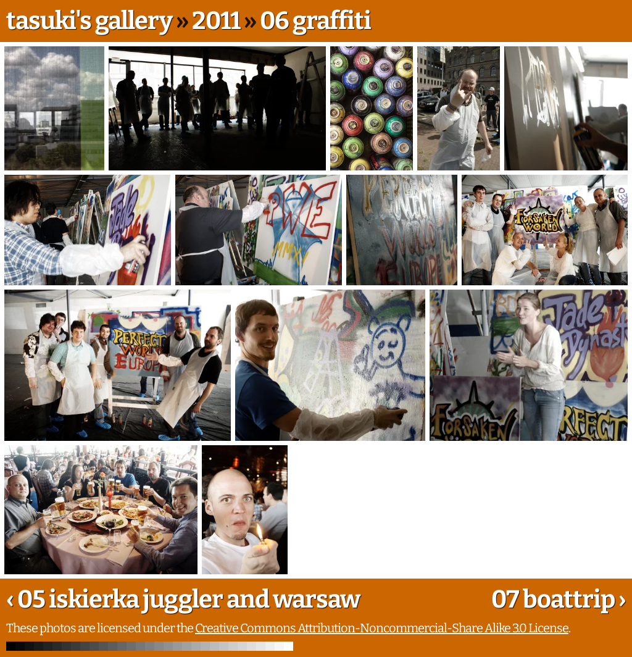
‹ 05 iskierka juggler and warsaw (183, 599)
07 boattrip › (558, 599)
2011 (216, 21)
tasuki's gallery (89, 21)
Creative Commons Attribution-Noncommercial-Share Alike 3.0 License (381, 628)
